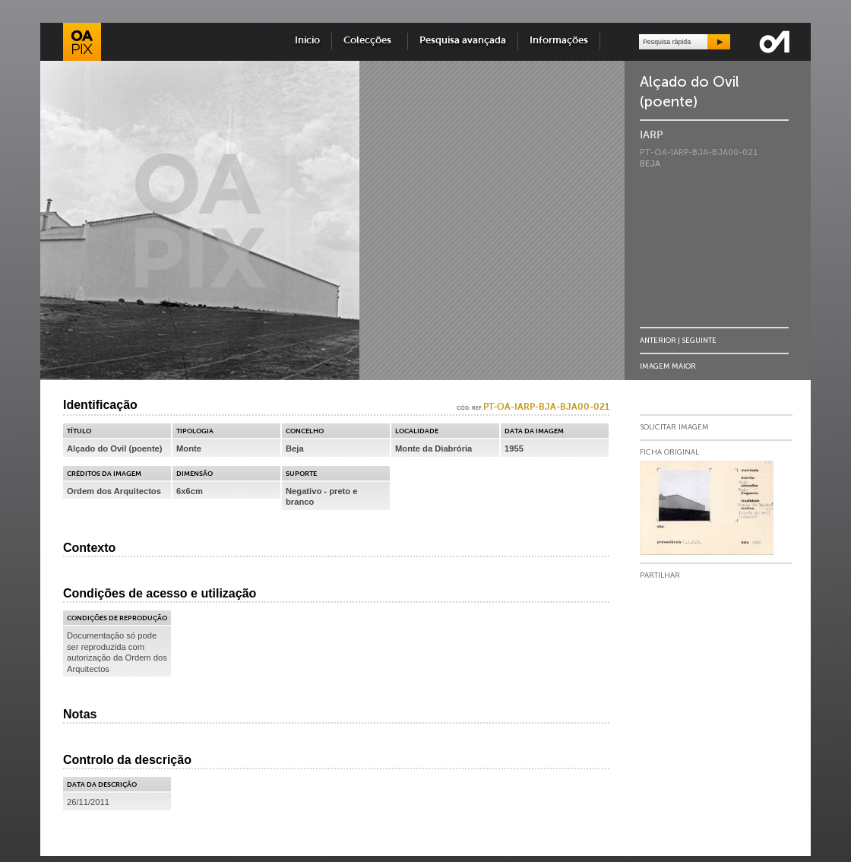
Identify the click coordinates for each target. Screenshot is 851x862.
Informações (559, 41)
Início (307, 41)
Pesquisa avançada (462, 41)
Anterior (658, 340)
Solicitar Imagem (674, 427)
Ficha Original (669, 452)
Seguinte (699, 340)
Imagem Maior (668, 366)
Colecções (369, 41)
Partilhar (660, 575)
